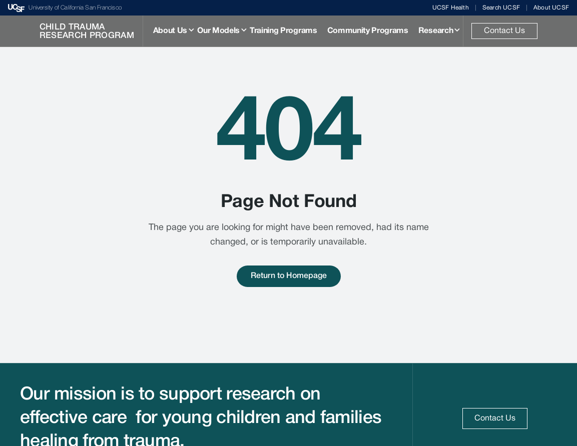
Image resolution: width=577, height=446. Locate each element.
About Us (170, 31)
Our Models (218, 31)
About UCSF (551, 7)
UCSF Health (450, 7)
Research (435, 31)
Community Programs (367, 31)
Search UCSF (501, 7)
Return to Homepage (289, 276)
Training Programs (283, 31)
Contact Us (504, 31)
